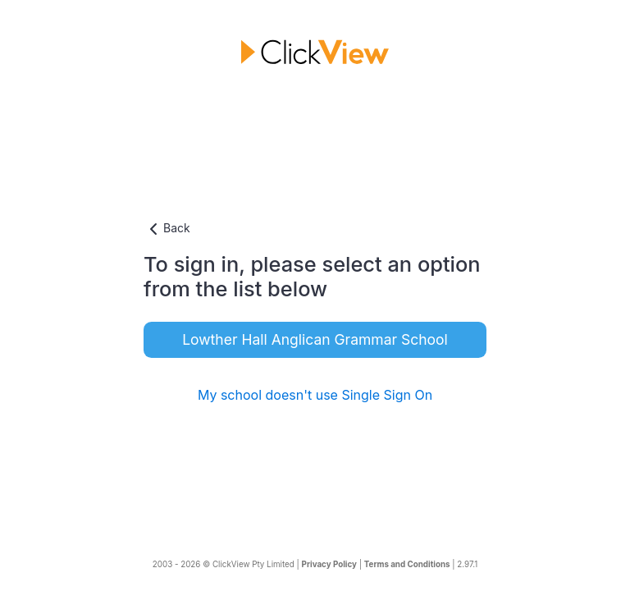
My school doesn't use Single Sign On (315, 395)
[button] (315, 229)
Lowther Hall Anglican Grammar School (315, 339)
